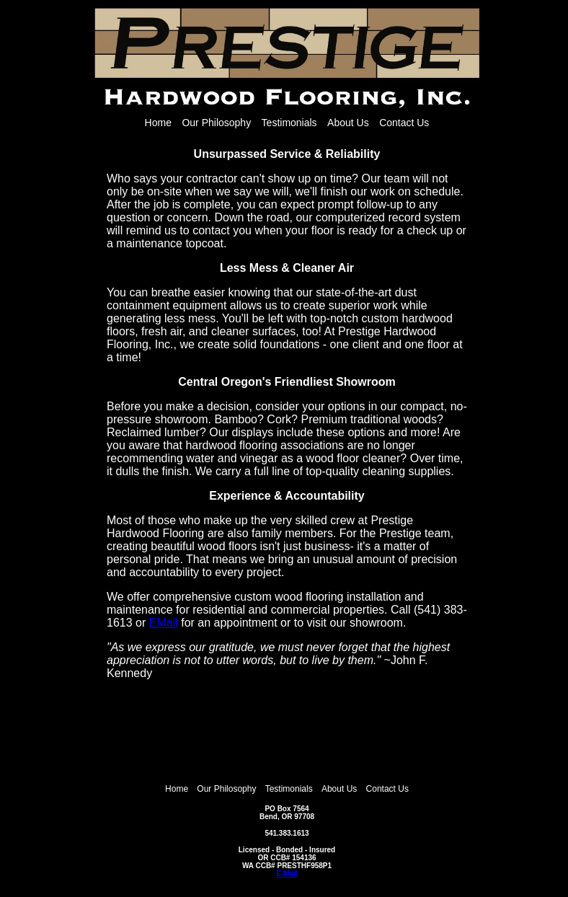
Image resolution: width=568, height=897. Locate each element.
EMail (163, 623)
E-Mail (286, 874)
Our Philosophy (216, 122)
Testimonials (289, 122)
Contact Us (404, 122)
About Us (348, 122)
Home (158, 122)
